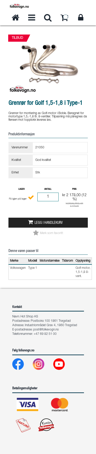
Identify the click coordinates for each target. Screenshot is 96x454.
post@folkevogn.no (46, 329)
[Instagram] (42, 365)
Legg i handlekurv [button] (49, 223)
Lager (21, 189)
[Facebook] (22, 365)
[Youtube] (63, 365)
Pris (74, 189)
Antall (47, 189)
